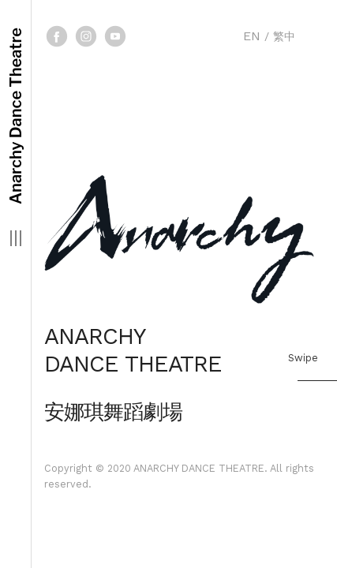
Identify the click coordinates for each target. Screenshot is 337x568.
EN (251, 35)
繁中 (284, 36)
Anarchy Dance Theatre (16, 116)
